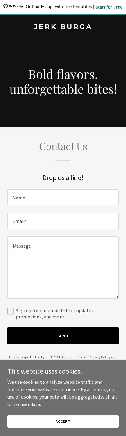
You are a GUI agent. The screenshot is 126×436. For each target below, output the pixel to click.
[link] (63, 27)
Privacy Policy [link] (99, 357)
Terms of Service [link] (58, 362)
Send (63, 336)
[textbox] (63, 197)
